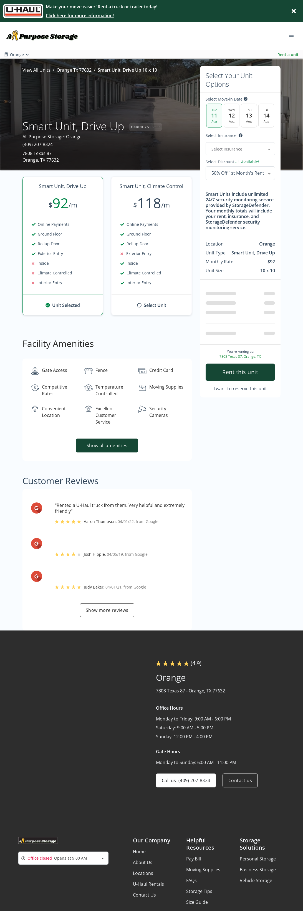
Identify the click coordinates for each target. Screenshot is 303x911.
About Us (142, 862)
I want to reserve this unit (240, 389)
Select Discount (232, 162)
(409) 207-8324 (37, 144)
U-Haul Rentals (148, 884)
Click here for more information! (80, 15)
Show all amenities (107, 445)
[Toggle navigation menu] (294, 36)
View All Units (36, 70)
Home (139, 852)
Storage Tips (199, 891)
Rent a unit (288, 54)
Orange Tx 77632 (74, 70)
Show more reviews (107, 610)
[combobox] (240, 149)
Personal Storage (258, 859)
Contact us (240, 780)
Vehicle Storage (256, 880)
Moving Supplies (203, 870)
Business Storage (258, 870)
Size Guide (197, 902)
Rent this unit (240, 372)
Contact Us (144, 895)
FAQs (191, 880)
